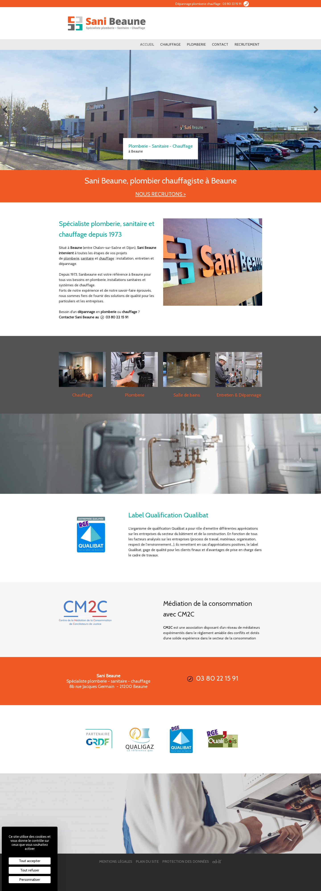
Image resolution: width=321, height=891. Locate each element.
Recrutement (247, 44)
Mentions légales (115, 861)
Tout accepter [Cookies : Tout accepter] (29, 861)
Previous (7, 110)
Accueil (147, 44)
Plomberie (196, 44)
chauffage (106, 258)
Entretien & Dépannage (238, 395)
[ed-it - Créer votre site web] (217, 861)
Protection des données (185, 861)
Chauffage (170, 44)
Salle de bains (186, 395)
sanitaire (87, 258)
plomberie (71, 258)
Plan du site (147, 861)
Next (314, 110)
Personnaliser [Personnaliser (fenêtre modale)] (29, 879)
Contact (220, 44)
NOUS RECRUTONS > (160, 194)
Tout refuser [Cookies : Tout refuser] (29, 870)
